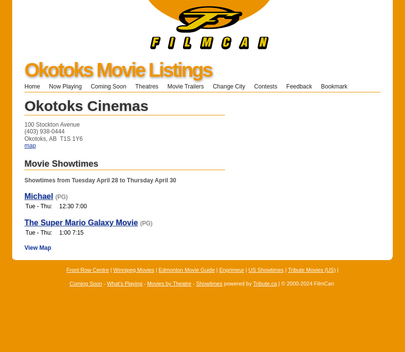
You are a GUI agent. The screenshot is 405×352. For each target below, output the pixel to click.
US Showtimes (266, 270)
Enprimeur (231, 270)
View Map (37, 247)
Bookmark (337, 86)
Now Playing (65, 86)
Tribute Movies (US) (312, 270)
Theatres (146, 86)
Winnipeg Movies (134, 270)
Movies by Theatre (169, 283)
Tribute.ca (265, 283)
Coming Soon (108, 86)
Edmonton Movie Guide (186, 270)
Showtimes (209, 283)
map (30, 145)
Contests (265, 86)
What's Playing (124, 283)
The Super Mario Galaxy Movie (81, 223)
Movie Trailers (185, 86)
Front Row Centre (88, 270)
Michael (38, 196)
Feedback (299, 86)
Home (32, 86)
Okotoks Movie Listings (118, 70)
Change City (229, 86)
